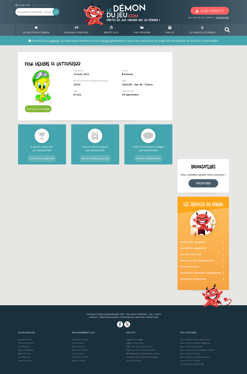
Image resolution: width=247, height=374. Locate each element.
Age (75, 91)
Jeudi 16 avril (78, 353)
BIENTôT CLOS (111, 30)
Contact (93, 317)
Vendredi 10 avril (26, 343)
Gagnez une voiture (135, 343)
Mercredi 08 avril (26, 350)
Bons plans (152, 317)
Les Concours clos (190, 254)
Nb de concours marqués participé (90, 80)
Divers (138, 360)
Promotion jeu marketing (191, 364)
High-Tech (131, 346)
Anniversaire (128, 91)
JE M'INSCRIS (222, 17)
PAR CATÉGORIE (142, 30)
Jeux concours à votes (190, 353)
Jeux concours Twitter (190, 360)
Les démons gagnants (193, 248)
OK (56, 12)
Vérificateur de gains (192, 242)
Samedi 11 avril (25, 339)
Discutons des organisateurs (197, 260)
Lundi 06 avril (24, 357)
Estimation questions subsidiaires (200, 272)
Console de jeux (145, 346)
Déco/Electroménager (148, 357)
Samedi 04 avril (25, 360)
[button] (227, 30)
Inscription (78, 70)
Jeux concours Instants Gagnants (195, 343)
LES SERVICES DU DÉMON (202, 30)
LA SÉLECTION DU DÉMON (36, 30)
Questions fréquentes (193, 279)
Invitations (131, 357)
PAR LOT (170, 30)
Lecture (129, 360)
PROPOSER (203, 183)
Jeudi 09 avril (24, 346)
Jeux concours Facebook (191, 346)
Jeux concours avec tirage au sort (195, 339)
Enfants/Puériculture (150, 353)
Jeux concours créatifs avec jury (194, 357)
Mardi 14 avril (78, 346)
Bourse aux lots (189, 266)
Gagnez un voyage (134, 339)
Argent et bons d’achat (136, 350)
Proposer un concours (132, 317)
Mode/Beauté (132, 353)
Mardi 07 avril (24, 353)
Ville (124, 80)
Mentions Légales (109, 317)
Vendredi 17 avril (80, 357)
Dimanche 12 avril (80, 339)
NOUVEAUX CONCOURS (76, 30)
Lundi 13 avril (78, 343)
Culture (152, 350)
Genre (125, 70)
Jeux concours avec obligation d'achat (197, 350)
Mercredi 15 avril (80, 350)
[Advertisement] (203, 103)
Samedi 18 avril (79, 360)
